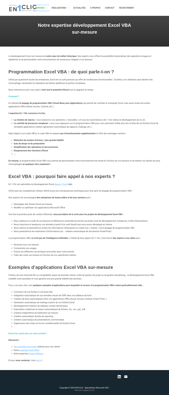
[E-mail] (160, 8)
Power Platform (36, 353)
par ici (38, 360)
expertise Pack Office (29, 350)
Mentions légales (82, 390)
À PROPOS (95, 8)
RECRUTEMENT (126, 8)
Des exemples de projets (25, 346)
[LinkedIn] (156, 8)
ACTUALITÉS (79, 8)
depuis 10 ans (61, 184)
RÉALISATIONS (61, 7)
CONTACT (109, 8)
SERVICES (41, 7)
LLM (93, 390)
